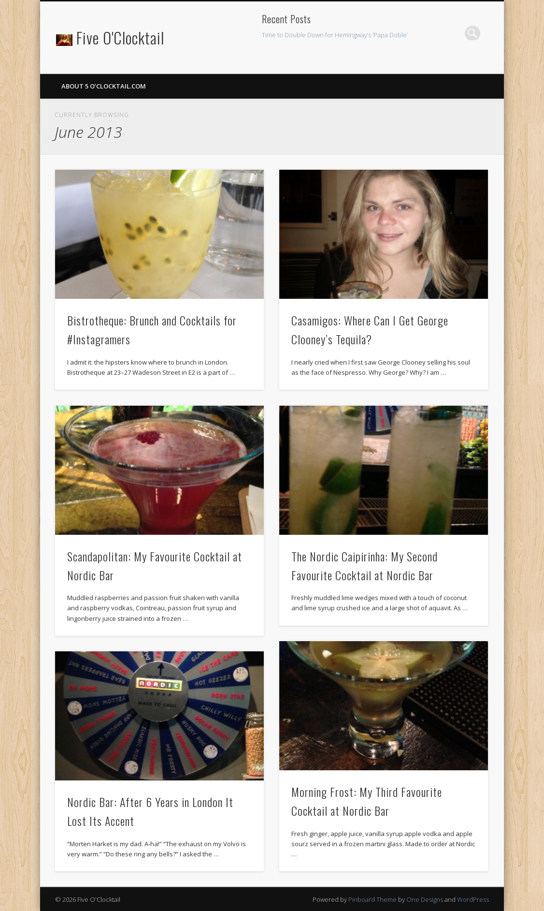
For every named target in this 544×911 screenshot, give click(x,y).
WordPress (473, 899)
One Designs (424, 899)
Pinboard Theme (372, 899)
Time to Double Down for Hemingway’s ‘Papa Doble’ (335, 34)
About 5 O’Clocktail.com (103, 86)
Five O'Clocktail (120, 37)
